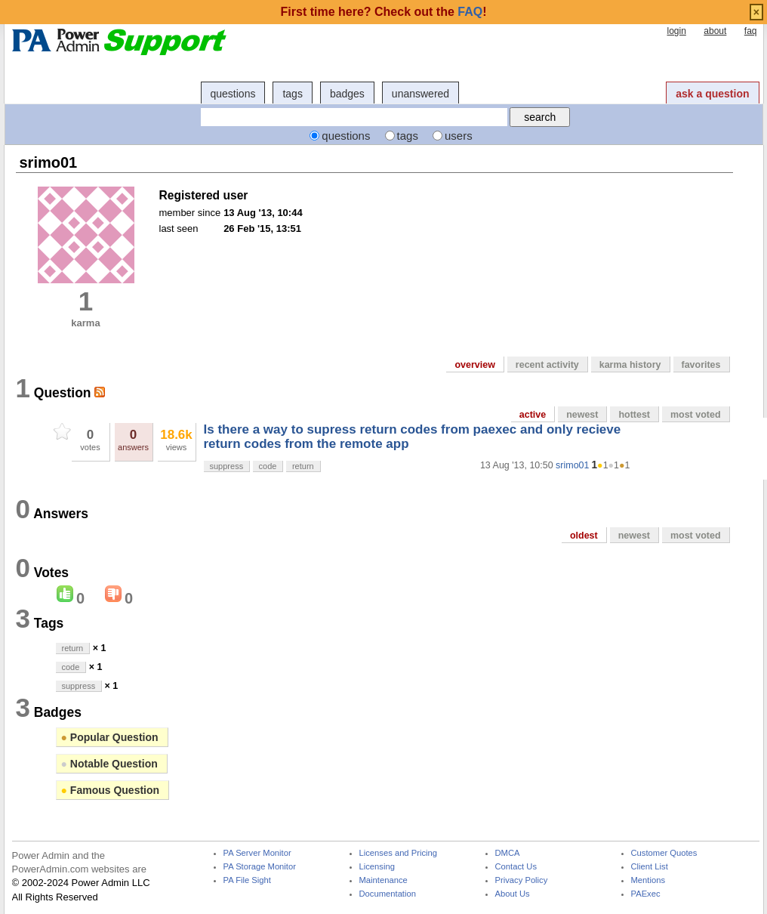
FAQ (469, 11)
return (303, 466)
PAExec (646, 894)
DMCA (507, 853)
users (459, 135)
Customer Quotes (664, 853)
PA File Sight (247, 880)
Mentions (648, 880)
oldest (584, 535)
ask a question (712, 94)
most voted (695, 414)
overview (474, 365)
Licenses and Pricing (398, 853)
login (676, 31)
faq (750, 31)
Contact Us (516, 867)
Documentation (387, 894)
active (532, 414)
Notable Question (109, 764)
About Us (512, 894)
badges (347, 94)
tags (292, 94)
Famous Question (110, 790)
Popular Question (110, 737)
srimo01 (572, 465)
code (268, 466)
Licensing (377, 867)
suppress (227, 466)
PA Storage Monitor (259, 867)
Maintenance (383, 880)
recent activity (547, 365)
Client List (649, 867)
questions (233, 94)
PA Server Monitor (257, 853)
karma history (630, 365)
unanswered (420, 94)
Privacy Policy (521, 880)
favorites (701, 365)
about (715, 31)
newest (582, 414)
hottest (634, 414)
